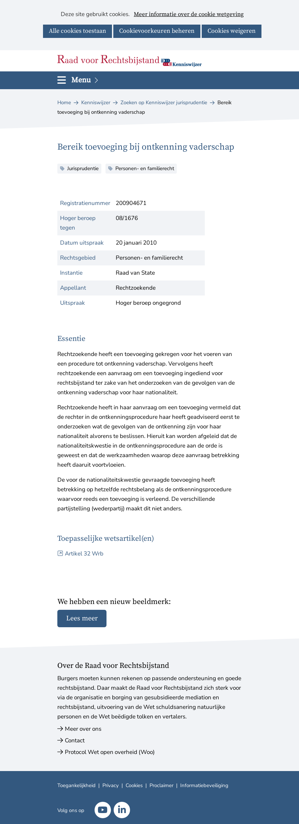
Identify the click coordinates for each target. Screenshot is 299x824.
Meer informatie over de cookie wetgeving (189, 14)
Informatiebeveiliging (204, 785)
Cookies (134, 785)
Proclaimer (161, 785)
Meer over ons (83, 729)
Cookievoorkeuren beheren (157, 31)
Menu (85, 80)
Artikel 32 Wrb (84, 554)
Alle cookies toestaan (77, 31)
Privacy (110, 785)
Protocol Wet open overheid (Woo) (110, 752)
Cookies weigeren (232, 31)
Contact (75, 740)
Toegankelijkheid (76, 785)
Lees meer (82, 618)
